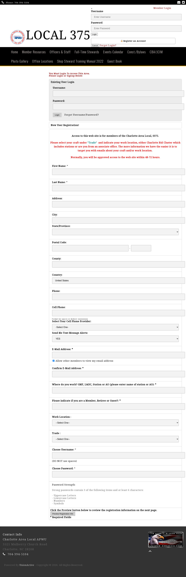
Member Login (163, 7)
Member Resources (34, 51)
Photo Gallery (19, 61)
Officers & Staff (60, 51)
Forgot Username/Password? (81, 114)
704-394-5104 (21, 3)
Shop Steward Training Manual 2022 (80, 61)
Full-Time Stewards (87, 51)
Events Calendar (113, 51)
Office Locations (42, 61)
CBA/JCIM (156, 51)
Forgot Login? (108, 45)
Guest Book (114, 61)
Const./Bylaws (136, 51)
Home (14, 51)
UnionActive (26, 565)
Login (94, 34)
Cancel (95, 46)
